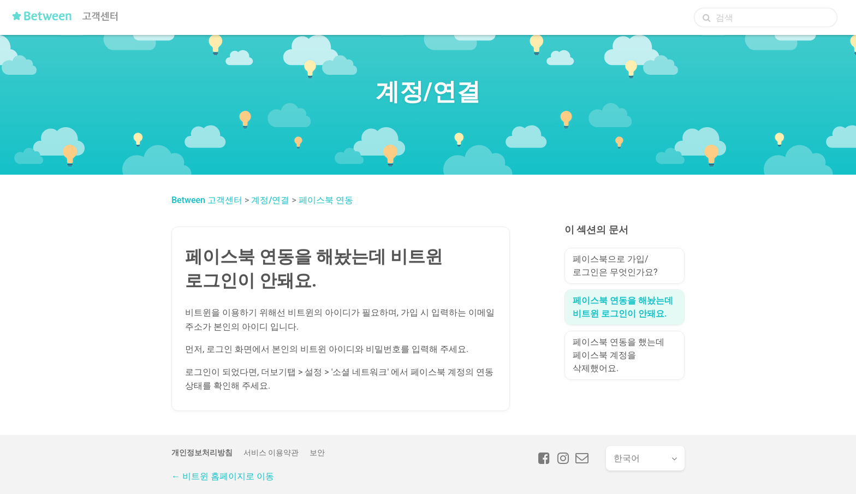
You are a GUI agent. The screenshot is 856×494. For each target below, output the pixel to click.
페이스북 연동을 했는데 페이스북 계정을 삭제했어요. (618, 355)
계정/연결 (270, 200)
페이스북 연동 (326, 200)
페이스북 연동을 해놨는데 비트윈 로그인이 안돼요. (623, 307)
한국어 (627, 458)
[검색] (765, 17)
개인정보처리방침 (202, 452)
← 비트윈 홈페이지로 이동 (222, 476)
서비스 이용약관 (271, 452)
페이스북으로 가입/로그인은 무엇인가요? (615, 265)
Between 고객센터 (206, 200)
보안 (317, 452)
